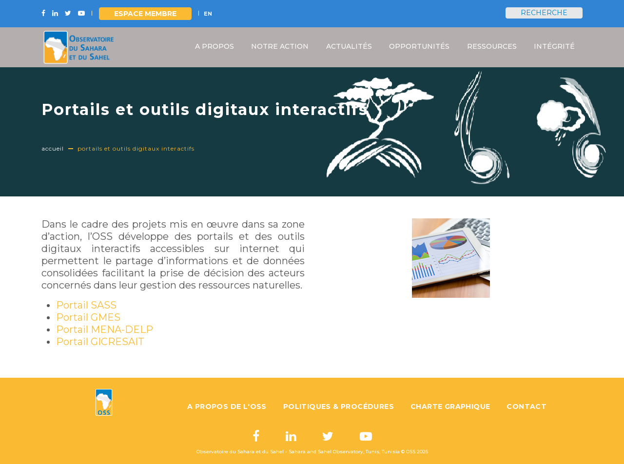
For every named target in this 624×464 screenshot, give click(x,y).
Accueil (52, 148)
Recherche (544, 12)
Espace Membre (145, 13)
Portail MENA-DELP (104, 329)
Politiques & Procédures (338, 406)
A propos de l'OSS (227, 406)
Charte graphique (450, 406)
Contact (526, 406)
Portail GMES (88, 317)
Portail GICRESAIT (100, 342)
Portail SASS (86, 305)
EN (208, 13)
